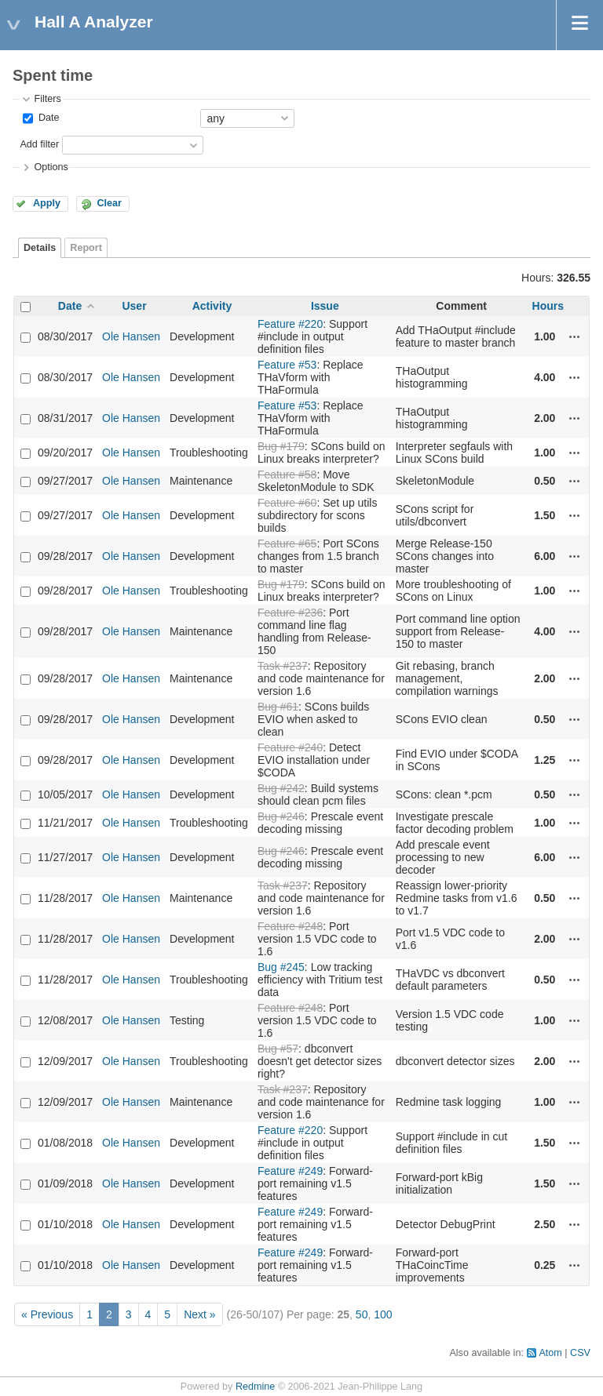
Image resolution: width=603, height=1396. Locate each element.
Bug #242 (281, 788)
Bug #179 (281, 446)
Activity (212, 306)
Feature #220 (290, 324)
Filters (47, 98)
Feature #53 (287, 364)
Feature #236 (290, 612)
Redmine (255, 1386)
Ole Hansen (131, 336)
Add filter (39, 144)
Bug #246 (281, 816)
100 (383, 1314)
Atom (550, 1352)
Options (51, 167)
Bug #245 (281, 967)
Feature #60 (287, 502)
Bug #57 (278, 1048)
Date (47, 117)
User (134, 306)
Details (40, 247)
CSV (580, 1352)
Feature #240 (290, 747)
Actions (574, 336)
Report (86, 247)
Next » (199, 1314)
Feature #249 (290, 1171)
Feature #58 (287, 474)
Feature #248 (290, 926)
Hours (548, 306)
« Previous (47, 1314)
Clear (109, 203)
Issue (325, 306)
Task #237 (283, 666)
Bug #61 (278, 706)
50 (362, 1314)
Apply (46, 203)
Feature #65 (287, 543)
